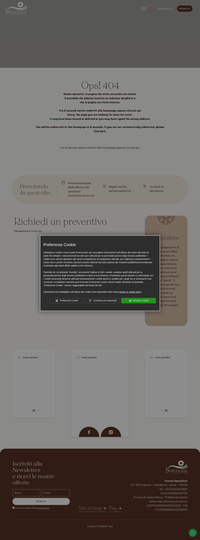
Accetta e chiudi (138, 300)
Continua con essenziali (103, 300)
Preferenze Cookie (66, 300)
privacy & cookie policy (130, 292)
